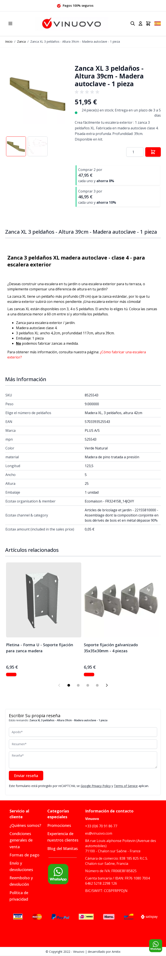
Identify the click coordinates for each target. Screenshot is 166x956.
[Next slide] (107, 685)
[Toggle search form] (132, 23)
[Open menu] (10, 23)
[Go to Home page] (71, 24)
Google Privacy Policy (96, 786)
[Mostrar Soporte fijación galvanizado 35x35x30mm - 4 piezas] (89, 674)
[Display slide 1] (68, 685)
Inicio (9, 41)
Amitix (116, 952)
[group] (88, 92)
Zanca (21, 41)
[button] (37, 93)
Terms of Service (126, 786)
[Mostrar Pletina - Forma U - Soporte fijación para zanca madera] (11, 674)
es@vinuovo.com (98, 833)
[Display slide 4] (97, 685)
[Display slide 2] (78, 685)
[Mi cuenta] (140, 23)
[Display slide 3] (88, 685)
